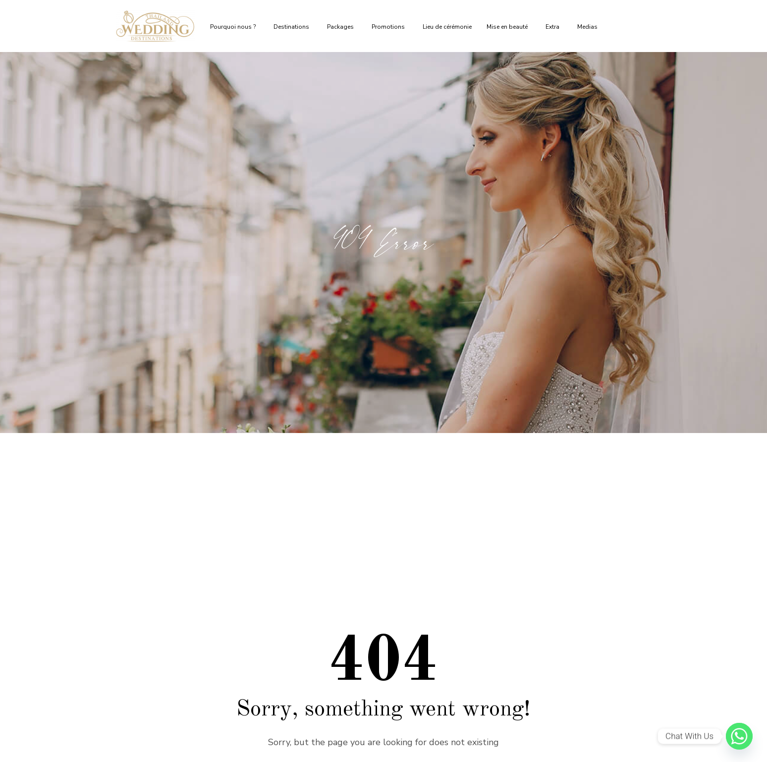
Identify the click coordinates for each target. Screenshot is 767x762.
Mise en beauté (509, 27)
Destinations (293, 27)
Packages (342, 27)
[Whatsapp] (739, 736)
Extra (554, 27)
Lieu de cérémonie (447, 27)
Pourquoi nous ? (234, 27)
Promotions (390, 27)
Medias (589, 27)
